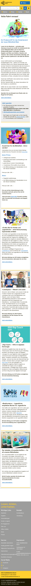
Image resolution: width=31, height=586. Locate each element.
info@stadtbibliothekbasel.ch (12, 576)
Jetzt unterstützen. (7, 262)
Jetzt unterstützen (6, 97)
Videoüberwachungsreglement (9, 554)
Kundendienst (20, 513)
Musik (27, 12)
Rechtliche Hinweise (6, 557)
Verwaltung (19, 515)
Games (20, 12)
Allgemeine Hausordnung (7, 548)
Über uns (3, 526)
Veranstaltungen (5, 518)
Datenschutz (4, 551)
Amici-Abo (24, 152)
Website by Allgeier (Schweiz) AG (10, 584)
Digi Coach (5, 362)
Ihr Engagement (5, 523)
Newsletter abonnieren (7, 543)
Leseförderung (6, 250)
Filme (12, 12)
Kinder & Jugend (5, 521)
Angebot (3, 515)
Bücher (5, 12)
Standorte (3, 513)
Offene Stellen (5, 529)
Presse (3, 534)
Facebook (5, 562)
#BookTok (19, 413)
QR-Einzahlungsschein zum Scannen (13, 112)
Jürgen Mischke (20, 116)
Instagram (5, 568)
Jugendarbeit (24, 250)
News (2, 532)
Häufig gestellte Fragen (7, 545)
